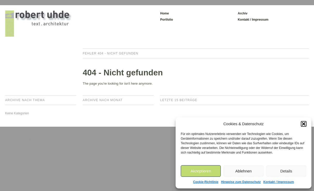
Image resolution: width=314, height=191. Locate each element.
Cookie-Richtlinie (205, 182)
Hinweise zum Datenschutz (241, 182)
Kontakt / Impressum (278, 182)
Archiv (242, 13)
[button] (303, 123)
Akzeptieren (201, 171)
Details (286, 171)
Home (164, 13)
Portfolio (166, 19)
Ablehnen (243, 171)
